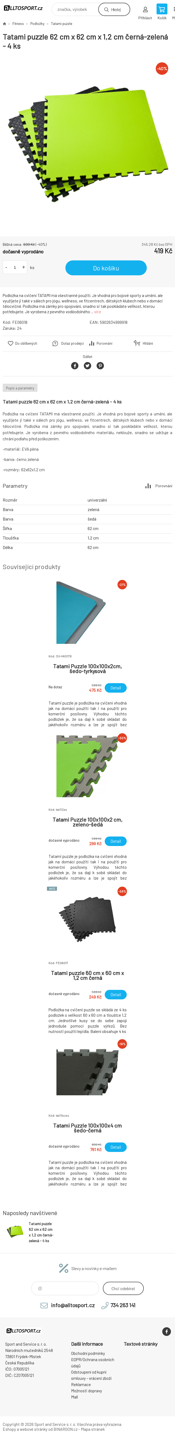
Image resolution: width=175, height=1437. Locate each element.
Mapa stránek (93, 1429)
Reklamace (81, 1384)
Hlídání (148, 343)
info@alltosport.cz (73, 1305)
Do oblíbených (26, 343)
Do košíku (106, 268)
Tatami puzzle (61, 23)
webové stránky (33, 1429)
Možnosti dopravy (86, 1390)
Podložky (37, 23)
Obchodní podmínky (88, 1353)
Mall (74, 1396)
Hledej (116, 9)
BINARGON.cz (65, 1429)
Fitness (18, 23)
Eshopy (9, 1429)
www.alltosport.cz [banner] (27, 8)
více (97, 311)
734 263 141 (122, 1305)
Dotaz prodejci (72, 343)
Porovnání (104, 343)
